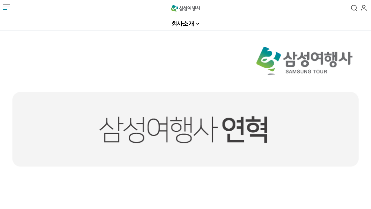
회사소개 (182, 23)
